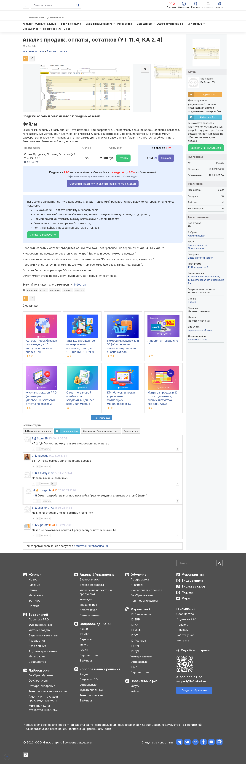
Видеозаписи (192, 580)
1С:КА (134, 624)
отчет (43, 290)
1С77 (134, 667)
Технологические (91, 695)
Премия (34, 606)
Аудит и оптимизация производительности (43, 698)
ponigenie (45, 490)
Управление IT (89, 604)
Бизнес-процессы (92, 584)
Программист (140, 579)
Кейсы (84, 650)
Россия (192, 301)
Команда (86, 599)
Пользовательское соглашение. (45, 728)
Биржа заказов (194, 586)
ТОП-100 (34, 600)
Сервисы (86, 639)
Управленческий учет (200, 330)
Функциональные (40, 624)
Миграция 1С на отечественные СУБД (43, 707)
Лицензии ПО (89, 679)
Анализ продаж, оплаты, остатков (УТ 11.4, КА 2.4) (93, 39)
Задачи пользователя (43, 635)
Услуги (84, 644)
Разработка (37, 640)
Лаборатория (40, 670)
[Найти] (219, 563)
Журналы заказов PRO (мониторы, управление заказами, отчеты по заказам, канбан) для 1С (41, 400)
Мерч (186, 598)
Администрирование (43, 651)
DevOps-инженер (142, 595)
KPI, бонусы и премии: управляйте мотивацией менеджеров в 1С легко (122, 400)
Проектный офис (144, 681)
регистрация (82, 546)
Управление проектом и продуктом (96, 592)
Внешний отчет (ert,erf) (201, 257)
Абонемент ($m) (197, 339)
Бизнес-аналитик (198, 245)
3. (33, 473)
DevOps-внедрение (42, 686)
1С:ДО (135, 651)
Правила (182, 624)
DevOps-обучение (41, 675)
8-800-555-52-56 (189, 677)
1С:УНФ (136, 630)
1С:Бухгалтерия (141, 614)
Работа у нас (185, 635)
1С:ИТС (84, 634)
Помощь (182, 629)
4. (34, 490)
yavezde (42, 455)
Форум (187, 592)
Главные (34, 584)
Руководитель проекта (146, 590)
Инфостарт (80, 284)
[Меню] (26, 5)
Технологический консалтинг (48, 691)
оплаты (68, 290)
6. (33, 525)
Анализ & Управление (97, 574)
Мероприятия (193, 574)
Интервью (36, 595)
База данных (37, 646)
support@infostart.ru (191, 681)
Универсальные (141, 656)
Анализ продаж (196, 235)
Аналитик (137, 584)
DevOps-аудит (38, 680)
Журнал (35, 574)
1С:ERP (135, 619)
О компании (185, 609)
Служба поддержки (195, 650)
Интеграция (37, 656)
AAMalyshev (46, 473)
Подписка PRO (39, 619)
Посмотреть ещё (101, 418)
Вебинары (86, 660)
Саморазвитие (89, 615)
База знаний (38, 614)
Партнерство (89, 655)
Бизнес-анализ (90, 579)
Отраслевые (88, 684)
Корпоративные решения (100, 669)
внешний (32, 290)
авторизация (100, 546)
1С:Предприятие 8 (198, 267)
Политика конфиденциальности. (90, 728)
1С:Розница (138, 640)
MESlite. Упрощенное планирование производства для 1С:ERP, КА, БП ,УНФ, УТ (80, 348)
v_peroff (42, 525)
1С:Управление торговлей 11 (203, 276)
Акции (84, 628)
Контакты (183, 640)
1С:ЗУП (135, 646)
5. (33, 507)
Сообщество (37, 661)
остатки (79, 290)
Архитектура (88, 610)
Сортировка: (101, 431)
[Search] (199, 563)
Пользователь (196, 248)
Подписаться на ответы (38, 431)
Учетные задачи (39, 630)
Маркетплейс (141, 609)
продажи (55, 290)
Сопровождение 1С (95, 624)
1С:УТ (134, 635)
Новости (34, 579)
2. (33, 455)
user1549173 (46, 507)
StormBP (42, 438)
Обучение (138, 574)
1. (33, 438)
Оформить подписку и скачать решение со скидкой (103, 183)
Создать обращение (194, 690)
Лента (33, 590)
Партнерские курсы (144, 600)
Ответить (45, 449)
